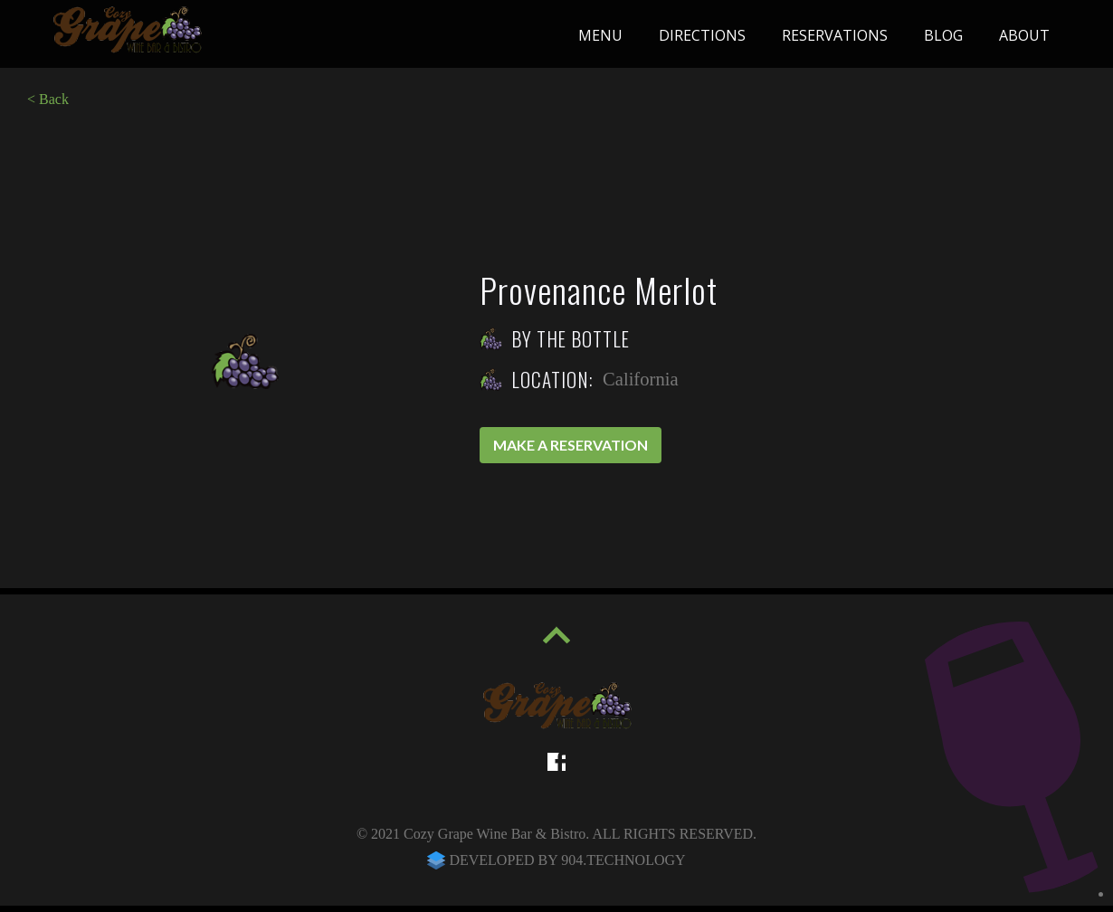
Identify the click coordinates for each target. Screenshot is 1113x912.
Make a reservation (570, 444)
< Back (48, 99)
